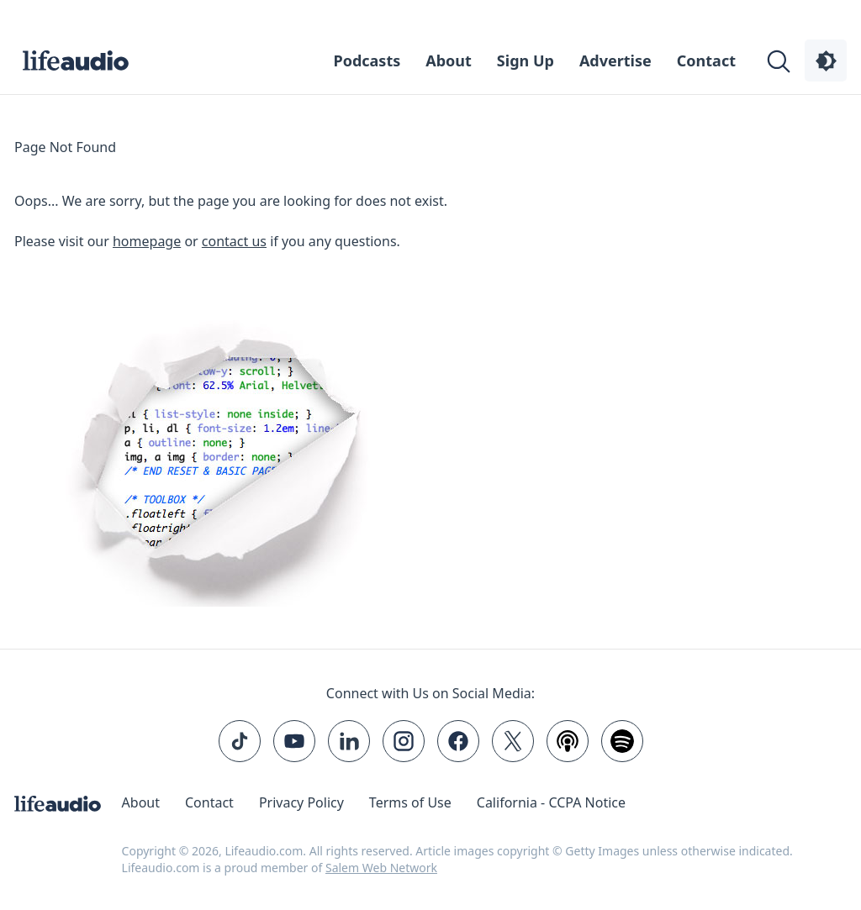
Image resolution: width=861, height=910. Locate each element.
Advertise (615, 60)
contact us (234, 241)
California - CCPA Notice (551, 802)
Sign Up (525, 60)
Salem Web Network (381, 868)
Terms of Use (410, 802)
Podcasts (367, 60)
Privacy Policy (301, 802)
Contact (706, 60)
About (448, 60)
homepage (147, 241)
